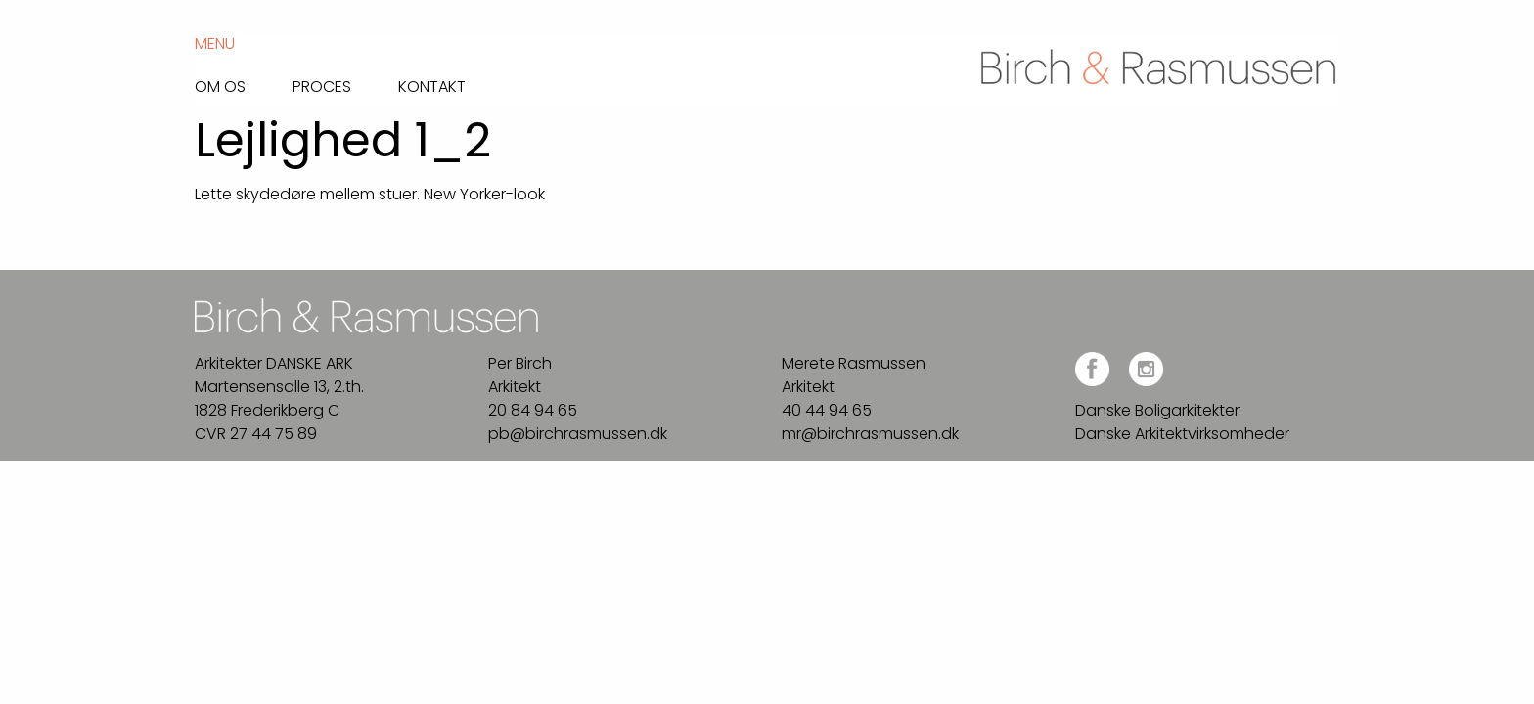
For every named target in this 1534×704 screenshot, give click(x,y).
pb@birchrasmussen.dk (577, 433)
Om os (220, 85)
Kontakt (432, 85)
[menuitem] (244, 81)
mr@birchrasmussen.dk (870, 433)
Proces (322, 85)
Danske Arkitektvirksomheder (1182, 433)
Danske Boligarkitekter (1157, 410)
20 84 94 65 (532, 410)
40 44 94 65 (827, 410)
